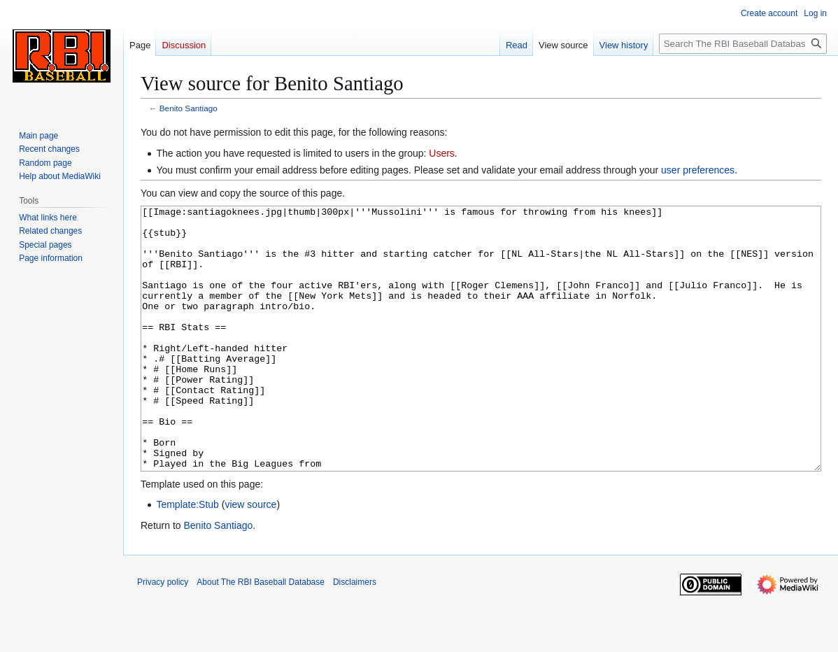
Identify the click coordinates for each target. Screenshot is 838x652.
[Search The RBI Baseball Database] (743, 44)
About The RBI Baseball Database (261, 634)
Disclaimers (354, 634)
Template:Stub (187, 556)
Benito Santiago (188, 108)
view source (250, 556)
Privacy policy (162, 634)
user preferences (697, 170)
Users (442, 153)
